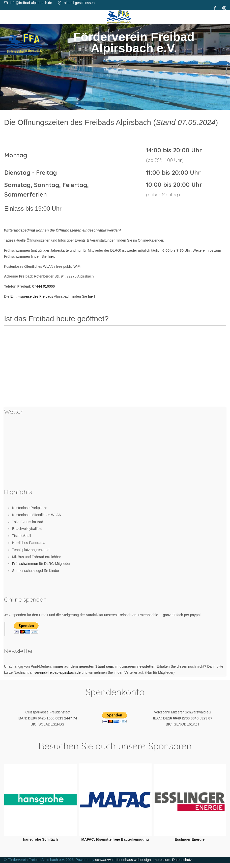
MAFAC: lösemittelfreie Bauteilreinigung (115, 839)
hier (91, 296)
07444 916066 (43, 286)
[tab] (104, 99)
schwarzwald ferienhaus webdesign (123, 860)
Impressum (161, 860)
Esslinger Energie (190, 839)
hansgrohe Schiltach (40, 839)
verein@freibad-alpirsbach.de (58, 672)
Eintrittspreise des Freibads (31, 296)
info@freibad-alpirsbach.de (31, 3)
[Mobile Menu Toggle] (8, 17)
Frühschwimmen (25, 564)
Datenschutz (182, 860)
